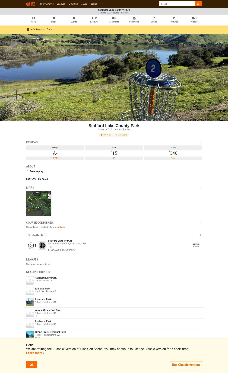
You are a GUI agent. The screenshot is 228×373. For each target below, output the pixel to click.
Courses (73, 3)
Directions (106, 135)
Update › (61, 227)
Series (93, 3)
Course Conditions (114, 222)
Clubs (84, 3)
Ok (31, 365)
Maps (114, 187)
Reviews (114, 142)
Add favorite (121, 135)
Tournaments (47, 3)
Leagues (61, 3)
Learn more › (35, 353)
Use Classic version (186, 365)
